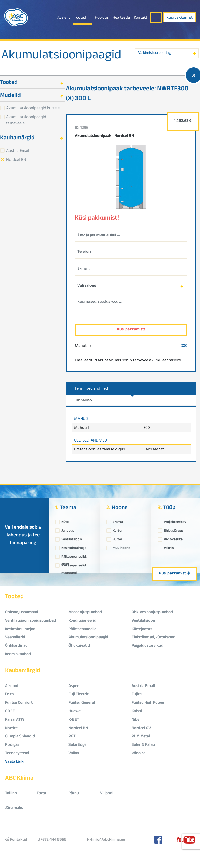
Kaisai (137, 711)
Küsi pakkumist (179, 18)
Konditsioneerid (82, 620)
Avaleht (63, 18)
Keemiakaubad (18, 654)
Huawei (75, 711)
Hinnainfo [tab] (83, 400)
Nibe (135, 720)
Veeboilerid (15, 637)
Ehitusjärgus (173, 529)
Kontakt (140, 18)
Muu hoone (121, 546)
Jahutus (67, 529)
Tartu (41, 793)
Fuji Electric (78, 694)
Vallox (73, 753)
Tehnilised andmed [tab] (91, 388)
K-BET (73, 720)
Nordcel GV (141, 728)
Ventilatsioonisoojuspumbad (30, 620)
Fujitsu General (81, 703)
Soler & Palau (143, 745)
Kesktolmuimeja (73, 546)
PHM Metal (141, 736)
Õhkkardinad (16, 646)
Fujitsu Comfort (19, 703)
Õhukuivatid (79, 646)
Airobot (12, 686)
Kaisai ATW (14, 720)
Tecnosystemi (17, 753)
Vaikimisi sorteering (154, 53)
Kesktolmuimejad (20, 629)
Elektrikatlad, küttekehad (153, 637)
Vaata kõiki (14, 762)
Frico (9, 694)
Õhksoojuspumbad (21, 612)
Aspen (73, 686)
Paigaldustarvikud (147, 646)
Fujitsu (138, 694)
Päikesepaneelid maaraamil (73, 564)
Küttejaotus (142, 629)
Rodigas (12, 745)
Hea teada (121, 18)
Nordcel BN (16, 159)
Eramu (118, 520)
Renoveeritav (174, 538)
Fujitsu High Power (148, 703)
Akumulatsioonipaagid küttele (33, 108)
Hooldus (102, 18)
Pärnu (73, 793)
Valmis (169, 546)
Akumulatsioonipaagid (61, 56)
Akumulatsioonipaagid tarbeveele (26, 120)
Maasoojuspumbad (85, 612)
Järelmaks (14, 808)
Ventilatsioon (71, 538)
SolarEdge (77, 745)
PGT (72, 736)
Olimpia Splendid (20, 736)
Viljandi (106, 793)
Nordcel (12, 728)
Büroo (117, 538)
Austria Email (17, 150)
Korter (118, 529)
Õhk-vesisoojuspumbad (152, 612)
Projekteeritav (175, 520)
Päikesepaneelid (82, 629)
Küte (65, 520)
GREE (10, 711)
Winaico (139, 753)
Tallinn (11, 793)
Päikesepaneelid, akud (74, 555)
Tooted (80, 18)
